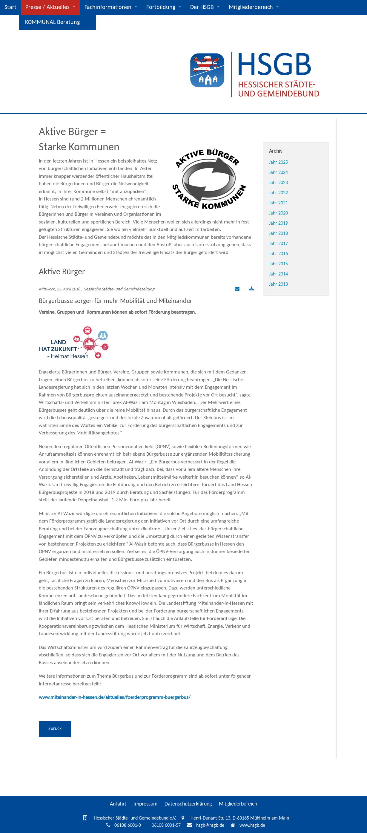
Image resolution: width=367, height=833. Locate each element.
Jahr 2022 (278, 193)
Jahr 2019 (278, 223)
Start (10, 7)
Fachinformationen (108, 7)
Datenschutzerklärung (188, 804)
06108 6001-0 (127, 825)
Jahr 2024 (278, 172)
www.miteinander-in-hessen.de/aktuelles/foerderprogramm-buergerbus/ (115, 697)
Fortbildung (160, 7)
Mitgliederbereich (251, 7)
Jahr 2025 (278, 162)
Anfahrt (118, 804)
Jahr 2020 (278, 213)
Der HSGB (202, 7)
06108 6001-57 (166, 825)
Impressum (145, 804)
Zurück (55, 728)
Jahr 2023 (278, 182)
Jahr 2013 (278, 284)
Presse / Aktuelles (47, 7)
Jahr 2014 (278, 274)
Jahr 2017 (278, 243)
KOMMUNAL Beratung (52, 22)
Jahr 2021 (278, 203)
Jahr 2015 (278, 264)
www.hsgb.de (252, 825)
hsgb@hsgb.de (210, 825)
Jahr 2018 (278, 233)
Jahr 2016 (278, 254)
